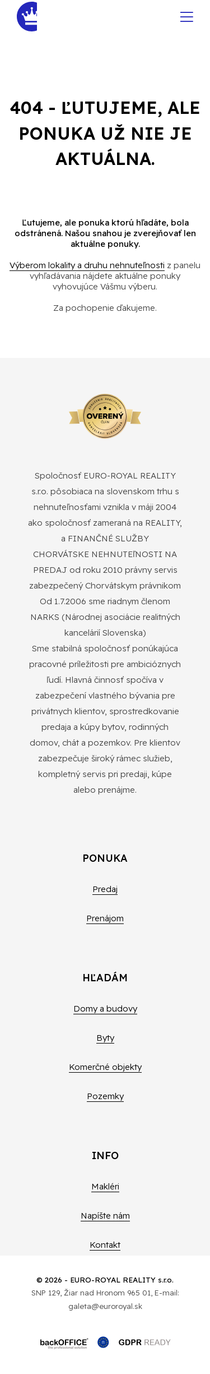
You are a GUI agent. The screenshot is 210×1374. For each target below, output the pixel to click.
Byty (105, 1037)
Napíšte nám (105, 1215)
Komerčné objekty (105, 1066)
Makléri (105, 1186)
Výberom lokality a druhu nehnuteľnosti (87, 265)
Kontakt (105, 1244)
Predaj (105, 889)
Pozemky (105, 1096)
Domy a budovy (105, 1008)
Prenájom (105, 918)
